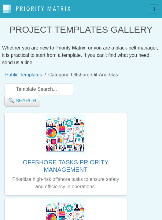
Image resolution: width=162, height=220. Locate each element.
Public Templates (23, 74)
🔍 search (22, 100)
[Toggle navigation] (154, 8)
